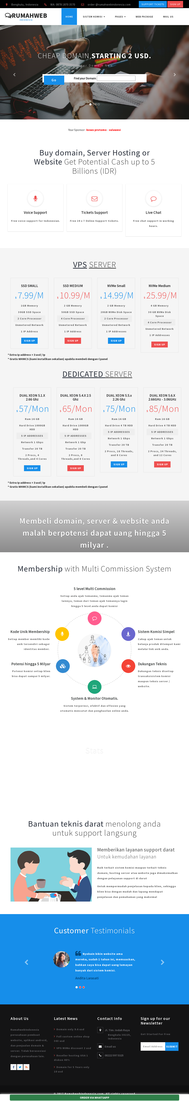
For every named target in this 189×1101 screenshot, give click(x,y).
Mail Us (168, 16)
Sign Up (175, 4)
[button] (14, 72)
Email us (110, 1046)
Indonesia (26, 20)
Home (69, 16)
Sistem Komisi (94, 16)
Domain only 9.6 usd (70, 1029)
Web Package (144, 16)
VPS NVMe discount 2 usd (73, 1048)
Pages (120, 16)
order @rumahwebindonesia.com (109, 4)
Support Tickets (153, 4)
